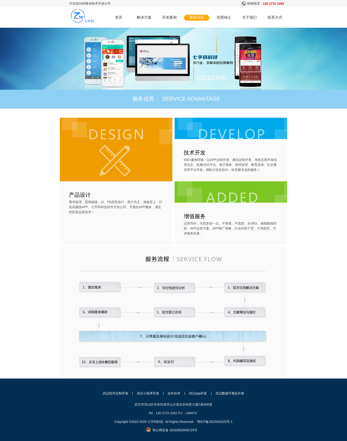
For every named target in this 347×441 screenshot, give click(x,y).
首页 (118, 17)
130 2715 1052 (273, 3)
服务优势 (196, 17)
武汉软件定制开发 (115, 393)
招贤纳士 (224, 17)
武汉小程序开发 (148, 393)
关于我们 (249, 17)
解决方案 (144, 17)
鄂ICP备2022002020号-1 (215, 422)
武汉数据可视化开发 (230, 393)
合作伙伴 (174, 393)
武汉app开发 (198, 393)
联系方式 (275, 17)
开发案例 (169, 17)
